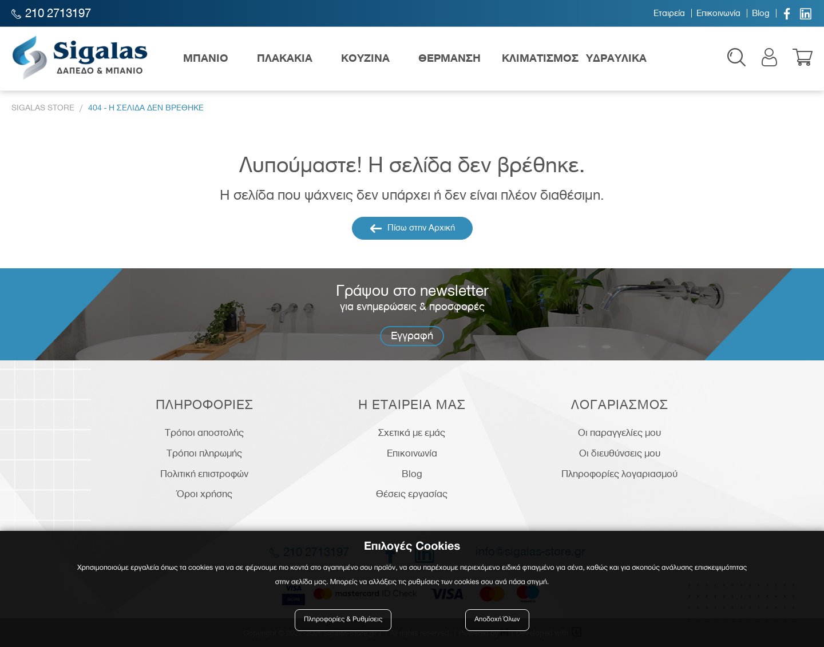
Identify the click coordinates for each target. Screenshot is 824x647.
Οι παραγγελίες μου (619, 432)
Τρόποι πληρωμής (204, 453)
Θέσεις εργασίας (411, 493)
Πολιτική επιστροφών (204, 473)
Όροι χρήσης (204, 493)
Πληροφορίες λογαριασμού (619, 473)
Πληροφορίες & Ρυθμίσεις (343, 620)
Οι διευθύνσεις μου (619, 453)
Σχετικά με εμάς (411, 432)
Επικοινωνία (718, 13)
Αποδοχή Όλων (497, 620)
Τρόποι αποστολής (204, 432)
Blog (761, 13)
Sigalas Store (42, 108)
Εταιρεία (669, 13)
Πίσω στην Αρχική (412, 228)
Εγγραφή (412, 335)
